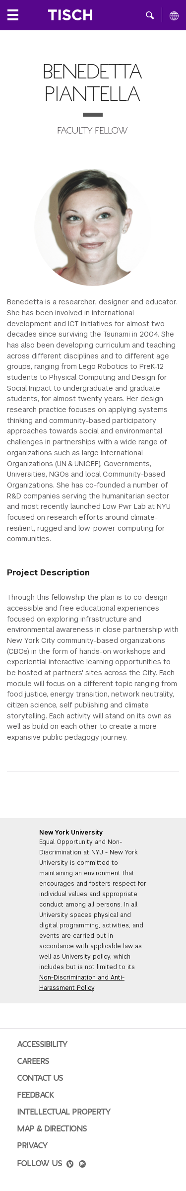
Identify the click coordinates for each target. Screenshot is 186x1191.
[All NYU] (174, 15)
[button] (150, 15)
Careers (33, 1061)
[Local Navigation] (13, 15)
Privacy (32, 1146)
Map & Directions (52, 1129)
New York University (71, 833)
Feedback (35, 1095)
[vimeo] (69, 1165)
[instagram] (82, 1165)
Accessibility (42, 1045)
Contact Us (40, 1078)
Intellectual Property (64, 1112)
